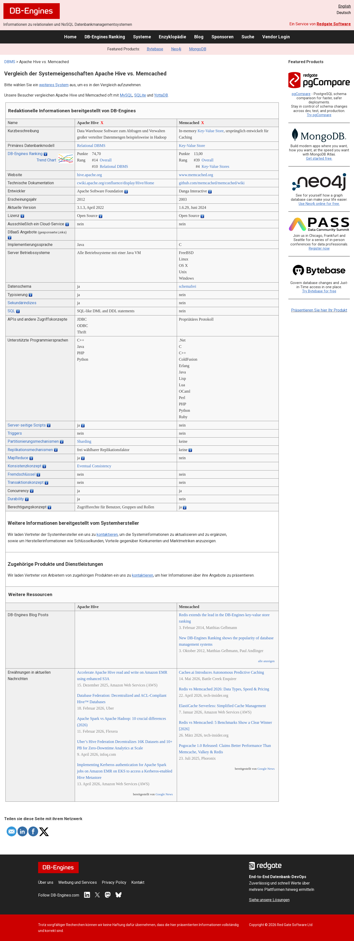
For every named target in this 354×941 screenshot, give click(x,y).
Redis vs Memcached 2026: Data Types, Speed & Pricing (224, 689)
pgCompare (301, 94)
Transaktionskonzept (26, 482)
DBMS (9, 61)
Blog (199, 36)
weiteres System (54, 85)
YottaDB (161, 95)
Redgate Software (334, 24)
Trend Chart (46, 160)
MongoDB (197, 49)
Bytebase (155, 49)
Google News (164, 794)
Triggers (15, 433)
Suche (247, 36)
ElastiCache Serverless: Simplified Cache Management (222, 706)
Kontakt (137, 882)
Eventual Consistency (94, 466)
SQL (11, 311)
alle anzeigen (266, 661)
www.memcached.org (196, 175)
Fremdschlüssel (21, 474)
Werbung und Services (77, 882)
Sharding (84, 441)
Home (70, 36)
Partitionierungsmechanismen (33, 441)
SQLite (140, 95)
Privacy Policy (114, 882)
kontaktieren (107, 534)
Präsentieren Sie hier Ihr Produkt (319, 310)
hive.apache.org (89, 175)
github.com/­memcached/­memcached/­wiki (212, 183)
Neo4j (176, 49)
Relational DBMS (91, 145)
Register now (319, 248)
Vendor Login (276, 36)
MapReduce (18, 458)
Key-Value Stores (215, 166)
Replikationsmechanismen (30, 449)
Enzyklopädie (172, 36)
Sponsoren (222, 36)
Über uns (45, 882)
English (344, 6)
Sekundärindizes (22, 302)
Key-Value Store (211, 131)
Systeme (142, 36)
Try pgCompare (319, 115)
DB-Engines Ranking (105, 36)
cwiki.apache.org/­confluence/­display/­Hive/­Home (115, 183)
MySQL (126, 95)
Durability (16, 499)
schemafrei (187, 286)
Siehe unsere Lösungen (269, 900)
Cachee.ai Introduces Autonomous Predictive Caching (221, 672)
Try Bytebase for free (319, 291)
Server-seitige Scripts (27, 425)
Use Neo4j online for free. (319, 204)
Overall (106, 160)
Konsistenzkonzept (24, 466)
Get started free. (319, 159)
